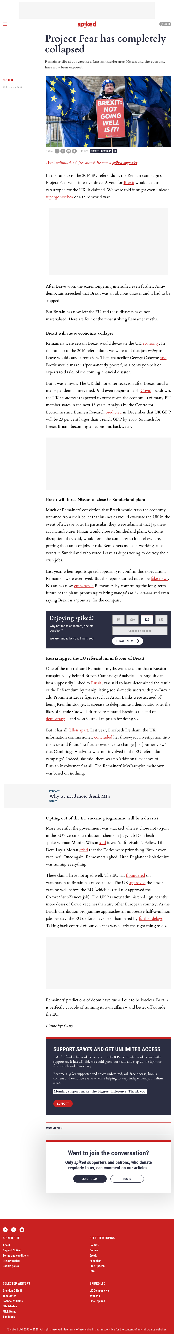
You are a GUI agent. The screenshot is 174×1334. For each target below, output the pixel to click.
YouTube (22, 1229)
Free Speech (97, 1266)
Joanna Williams (13, 1301)
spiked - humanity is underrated (87, 24)
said (163, 357)
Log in (165, 24)
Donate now (124, 641)
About (6, 1245)
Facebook (5, 1229)
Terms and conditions (16, 1255)
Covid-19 (106, 151)
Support (63, 1104)
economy (151, 343)
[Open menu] (5, 24)
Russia (96, 683)
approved (137, 882)
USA (92, 1271)
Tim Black (9, 1317)
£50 (161, 619)
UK (115, 151)
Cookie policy (11, 1266)
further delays (150, 918)
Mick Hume (9, 1311)
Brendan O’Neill (12, 1290)
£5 (118, 619)
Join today (90, 1179)
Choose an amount (139, 631)
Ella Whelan (10, 1306)
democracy (55, 719)
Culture (94, 1250)
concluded (103, 737)
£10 (132, 619)
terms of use (76, 1329)
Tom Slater (9, 1296)
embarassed (84, 586)
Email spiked (97, 1301)
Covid (146, 390)
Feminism (95, 1261)
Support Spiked (12, 1250)
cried (83, 850)
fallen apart (78, 730)
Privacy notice (11, 1261)
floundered (135, 875)
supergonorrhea (59, 197)
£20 (147, 619)
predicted (114, 412)
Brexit (95, 151)
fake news (159, 578)
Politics (94, 1245)
